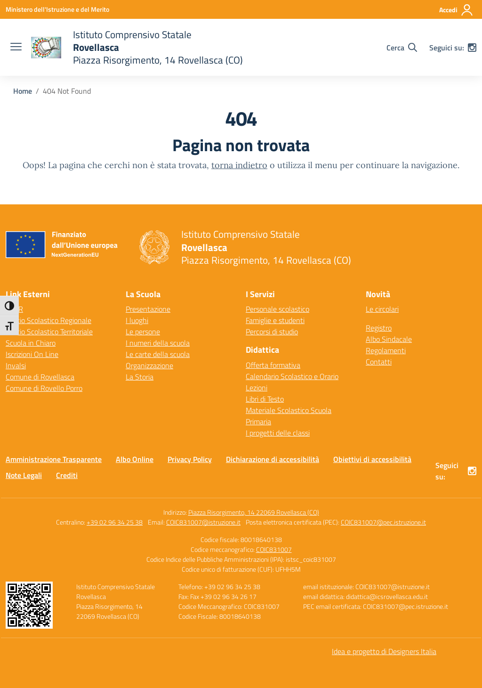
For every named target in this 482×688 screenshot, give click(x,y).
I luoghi (137, 320)
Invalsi (16, 365)
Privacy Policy (190, 459)
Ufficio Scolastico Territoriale (49, 331)
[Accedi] (456, 10)
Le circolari (382, 309)
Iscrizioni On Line (32, 354)
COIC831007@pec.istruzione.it (383, 522)
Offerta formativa (273, 365)
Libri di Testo (265, 399)
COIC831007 (274, 549)
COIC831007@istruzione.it (203, 522)
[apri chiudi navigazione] (16, 47)
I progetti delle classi (278, 432)
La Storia (139, 376)
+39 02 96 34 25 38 (115, 522)
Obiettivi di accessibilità (372, 459)
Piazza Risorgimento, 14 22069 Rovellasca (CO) (253, 512)
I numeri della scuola (158, 342)
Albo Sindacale (389, 339)
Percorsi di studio (272, 331)
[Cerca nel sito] (402, 47)
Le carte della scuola (158, 354)
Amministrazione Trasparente (54, 459)
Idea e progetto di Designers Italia (384, 651)
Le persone (143, 331)
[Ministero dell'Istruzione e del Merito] (57, 9)
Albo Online (134, 459)
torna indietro (239, 165)
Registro (379, 327)
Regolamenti (386, 350)
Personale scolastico (277, 309)
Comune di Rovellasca (40, 376)
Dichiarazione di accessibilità (272, 459)
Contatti (379, 361)
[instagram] (472, 47)
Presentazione (148, 309)
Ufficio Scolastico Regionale (48, 320)
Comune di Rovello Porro (44, 388)
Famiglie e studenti (275, 320)
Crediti (67, 475)
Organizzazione (149, 365)
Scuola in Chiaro (31, 342)
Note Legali (24, 475)
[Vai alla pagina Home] (22, 91)
